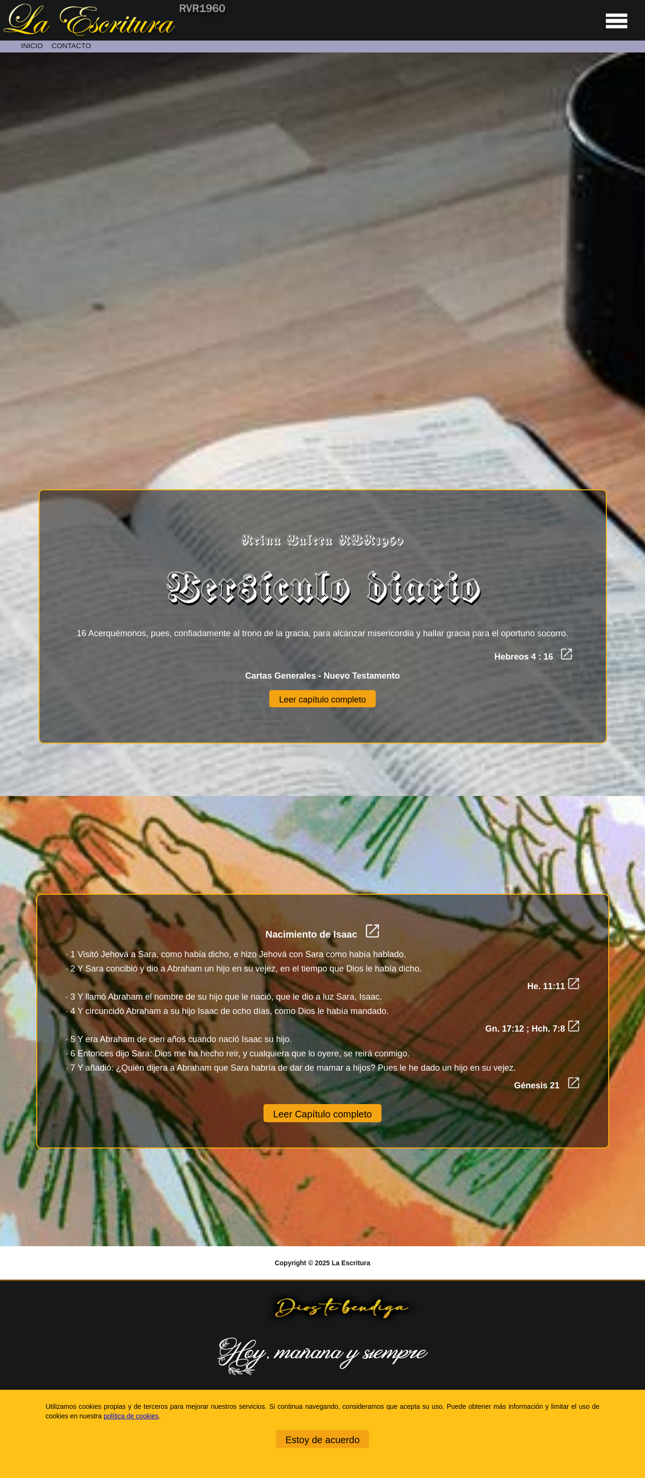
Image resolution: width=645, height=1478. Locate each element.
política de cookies (131, 1416)
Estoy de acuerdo (322, 1440)
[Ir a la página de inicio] (113, 33)
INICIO (32, 45)
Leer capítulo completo (322, 699)
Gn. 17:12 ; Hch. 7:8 (532, 1029)
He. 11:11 (553, 986)
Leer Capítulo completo (322, 1114)
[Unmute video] (322, 231)
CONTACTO (71, 45)
